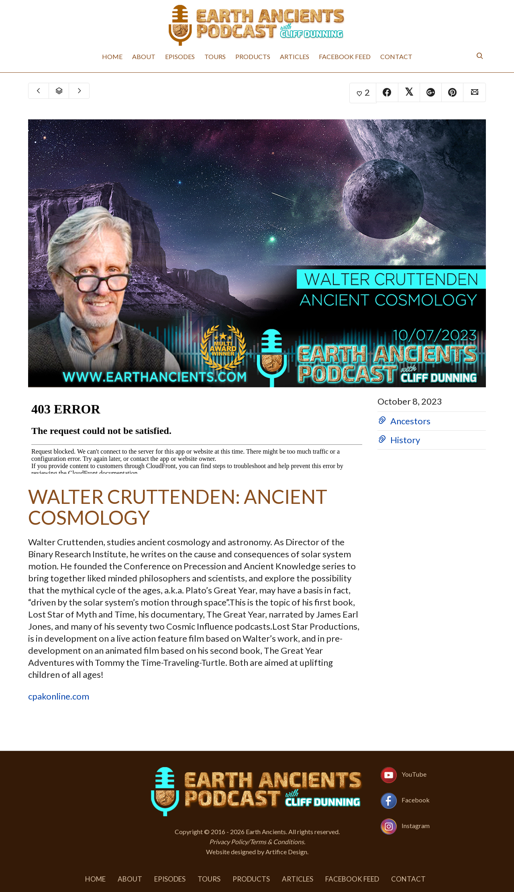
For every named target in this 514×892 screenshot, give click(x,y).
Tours (215, 56)
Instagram (416, 825)
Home (112, 56)
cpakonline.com (58, 696)
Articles (294, 56)
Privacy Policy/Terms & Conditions (256, 841)
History (405, 439)
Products (252, 56)
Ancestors (410, 420)
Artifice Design (286, 851)
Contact (396, 56)
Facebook (416, 800)
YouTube (414, 774)
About (143, 56)
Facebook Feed (345, 56)
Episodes (180, 56)
